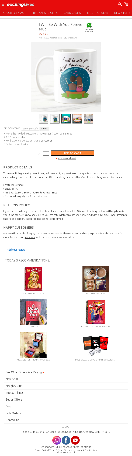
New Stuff (12, 379)
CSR (77, 447)
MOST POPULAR (97, 12)
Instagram (30, 237)
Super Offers (14, 399)
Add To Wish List (67, 158)
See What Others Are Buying (25, 372)
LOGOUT (66, 427)
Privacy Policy (41, 450)
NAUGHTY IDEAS (13, 12)
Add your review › (16, 249)
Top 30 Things (14, 392)
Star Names (69, 450)
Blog (9, 406)
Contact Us (46, 140)
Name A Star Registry (87, 450)
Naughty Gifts (14, 385)
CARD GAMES (72, 12)
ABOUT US (86, 447)
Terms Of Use (55, 450)
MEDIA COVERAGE (64, 447)
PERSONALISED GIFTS (44, 12)
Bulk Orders (13, 413)
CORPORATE (47, 447)
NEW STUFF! (122, 12)
